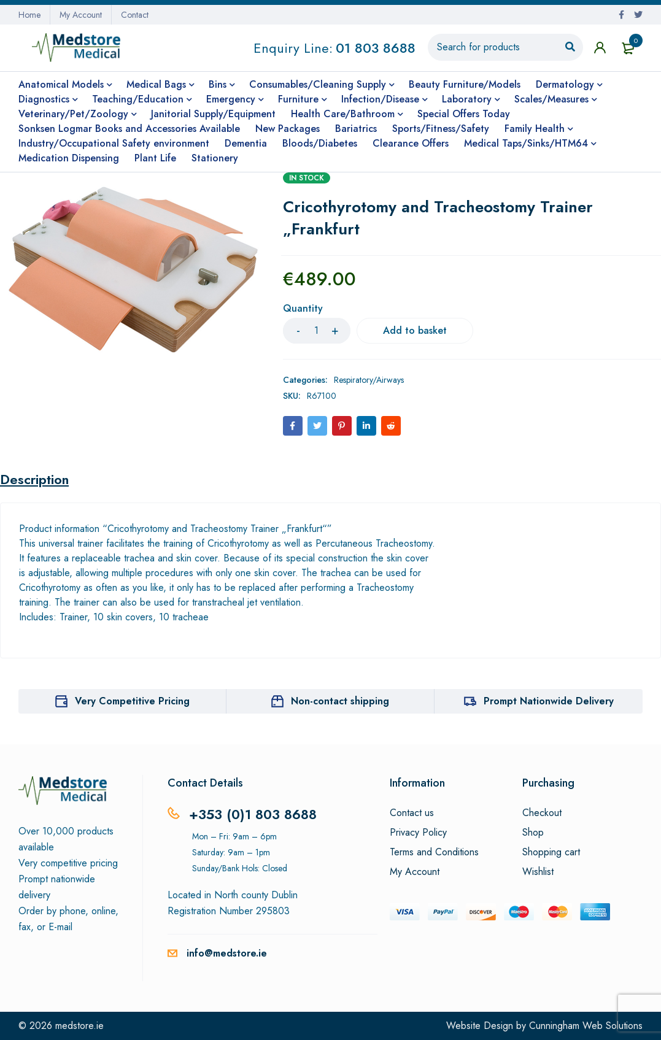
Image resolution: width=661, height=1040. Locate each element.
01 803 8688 (376, 48)
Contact (135, 15)
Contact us (412, 813)
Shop (533, 832)
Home (29, 15)
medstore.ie (79, 1026)
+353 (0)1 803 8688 (253, 814)
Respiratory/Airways (369, 380)
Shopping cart (551, 852)
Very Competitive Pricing (132, 701)
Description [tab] (34, 479)
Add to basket (415, 330)
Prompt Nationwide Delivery (549, 701)
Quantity (303, 308)
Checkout (542, 813)
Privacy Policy (418, 832)
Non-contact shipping (340, 701)
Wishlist (538, 872)
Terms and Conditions (434, 852)
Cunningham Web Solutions (586, 1026)
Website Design (479, 1026)
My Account (81, 15)
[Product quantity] (316, 331)
